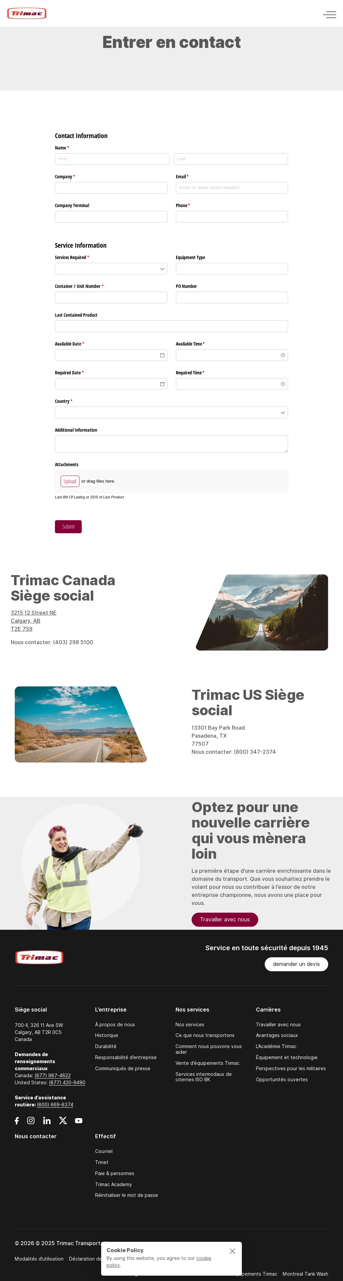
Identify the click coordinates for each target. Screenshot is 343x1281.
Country (71, 401)
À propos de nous (115, 1025)
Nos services (190, 1025)
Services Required (80, 257)
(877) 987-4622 (53, 1075)
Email (190, 176)
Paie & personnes (114, 1173)
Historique (106, 1035)
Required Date (77, 372)
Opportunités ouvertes (282, 1080)
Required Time (198, 372)
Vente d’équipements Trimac (207, 1063)
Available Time (198, 344)
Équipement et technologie (287, 1057)
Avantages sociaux (277, 1035)
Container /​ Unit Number (87, 286)
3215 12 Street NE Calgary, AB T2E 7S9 (34, 626)
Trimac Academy (113, 1184)
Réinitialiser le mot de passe (126, 1195)
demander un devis (296, 964)
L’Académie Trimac (276, 1046)
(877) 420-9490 (67, 1082)
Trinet (102, 1162)
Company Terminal (72, 205)
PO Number (186, 286)
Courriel (104, 1151)
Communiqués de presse (122, 1069)
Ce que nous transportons (205, 1035)
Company (73, 176)
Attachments (66, 464)
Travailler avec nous (225, 924)
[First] (112, 159)
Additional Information (76, 430)
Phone (191, 205)
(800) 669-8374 (55, 1104)
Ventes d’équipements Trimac (244, 1274)
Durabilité (106, 1046)
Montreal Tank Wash (305, 1274)
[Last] (231, 159)
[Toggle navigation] (327, 13)
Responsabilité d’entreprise (126, 1057)
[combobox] (111, 268)
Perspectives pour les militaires (291, 1069)
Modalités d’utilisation (39, 1259)
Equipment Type (190, 257)
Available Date (77, 344)
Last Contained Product (76, 315)
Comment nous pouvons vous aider (209, 1049)
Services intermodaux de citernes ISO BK (204, 1077)
